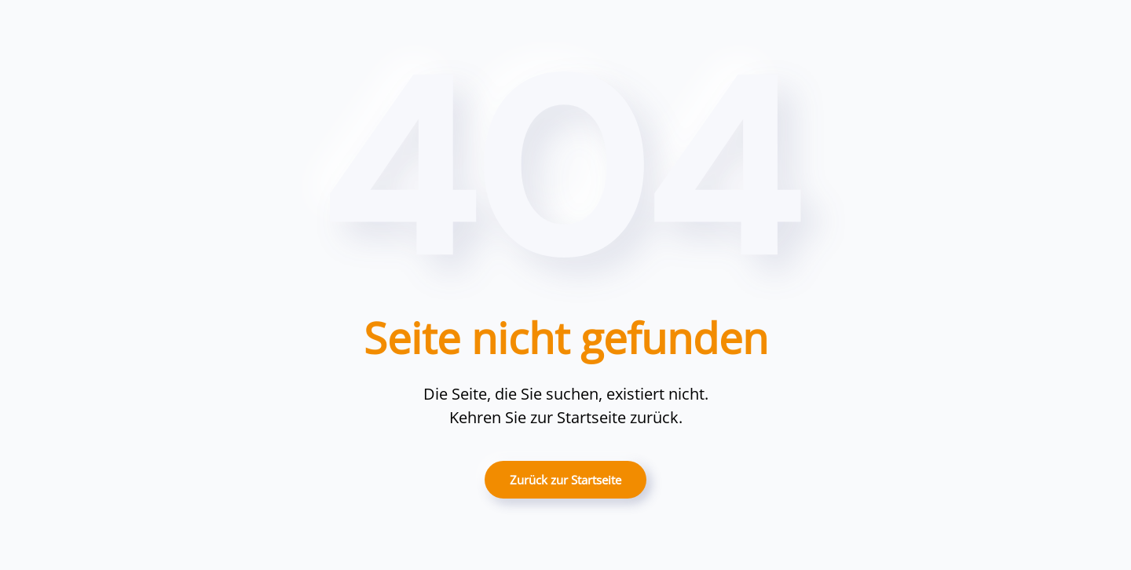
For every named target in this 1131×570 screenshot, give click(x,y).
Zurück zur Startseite (565, 480)
